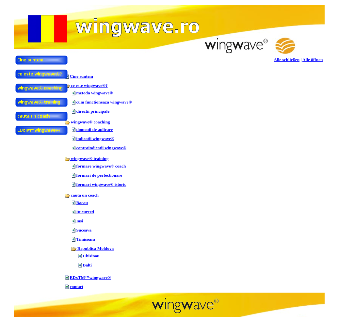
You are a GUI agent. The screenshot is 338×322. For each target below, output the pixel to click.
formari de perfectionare (99, 175)
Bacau (82, 202)
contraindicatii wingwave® (101, 147)
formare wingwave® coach (101, 166)
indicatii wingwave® (95, 138)
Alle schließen (286, 59)
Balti (87, 265)
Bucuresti (85, 211)
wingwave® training (86, 158)
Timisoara (85, 239)
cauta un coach (81, 195)
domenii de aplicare (94, 129)
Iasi (79, 220)
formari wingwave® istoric (101, 184)
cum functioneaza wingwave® (104, 102)
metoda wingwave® (94, 92)
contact (76, 286)
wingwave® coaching (87, 122)
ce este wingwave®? (86, 85)
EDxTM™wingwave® (90, 277)
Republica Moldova (92, 248)
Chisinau (91, 255)
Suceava (84, 230)
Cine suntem (81, 76)
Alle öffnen (312, 59)
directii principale (93, 111)
